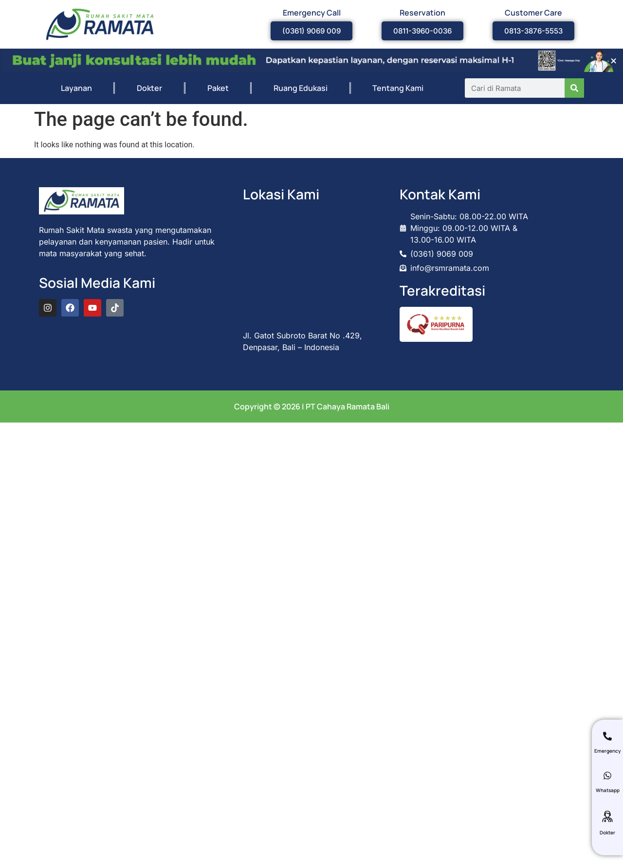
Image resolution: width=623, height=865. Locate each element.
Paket (218, 88)
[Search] (574, 88)
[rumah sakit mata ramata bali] (311, 265)
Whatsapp (608, 790)
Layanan (76, 88)
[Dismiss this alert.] (613, 60)
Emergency (607, 750)
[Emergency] (607, 736)
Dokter (149, 88)
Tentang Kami (397, 88)
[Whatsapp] (607, 775)
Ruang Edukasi (301, 88)
